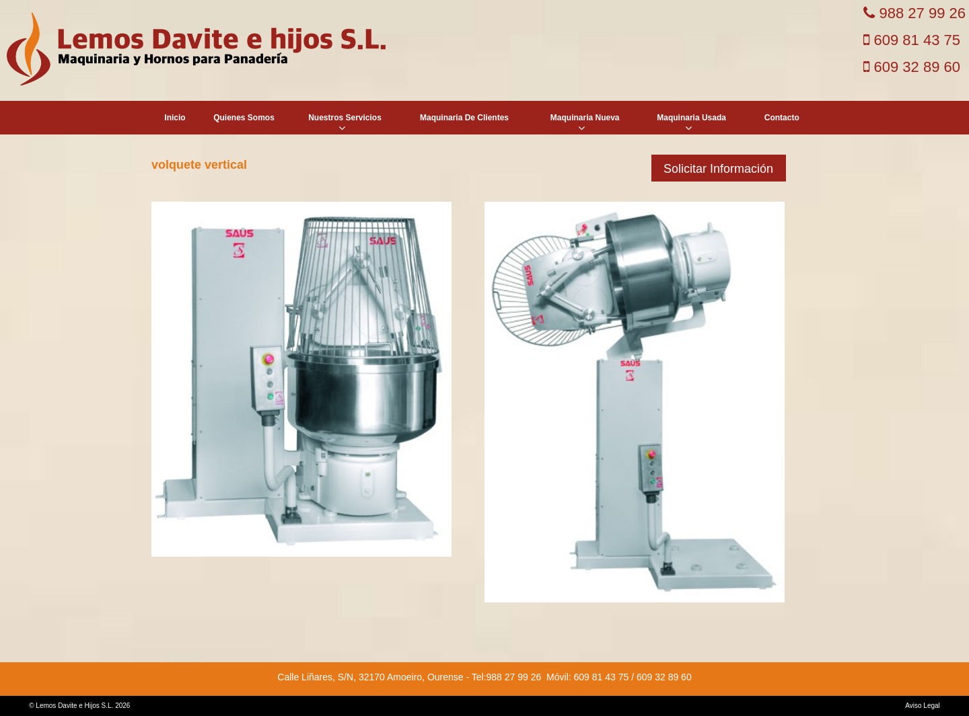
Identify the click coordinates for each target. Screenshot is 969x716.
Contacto (781, 117)
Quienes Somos (244, 117)
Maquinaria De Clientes (464, 117)
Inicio (174, 117)
